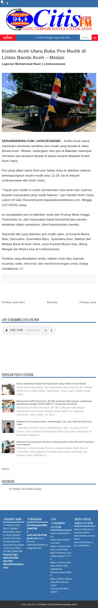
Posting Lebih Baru (13, 302)
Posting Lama (87, 302)
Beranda (52, 302)
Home (5, 468)
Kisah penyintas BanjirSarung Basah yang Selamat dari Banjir (51, 383)
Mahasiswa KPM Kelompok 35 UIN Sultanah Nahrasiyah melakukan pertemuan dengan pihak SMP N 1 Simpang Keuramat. (54, 402)
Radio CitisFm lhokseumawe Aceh (58, 604)
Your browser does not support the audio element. (29, 330)
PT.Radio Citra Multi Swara (25, 488)
